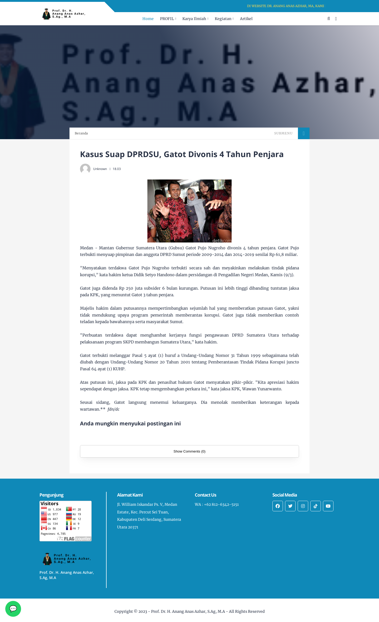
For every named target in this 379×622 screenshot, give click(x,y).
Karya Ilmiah (194, 18)
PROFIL (167, 18)
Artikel (246, 18)
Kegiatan (223, 18)
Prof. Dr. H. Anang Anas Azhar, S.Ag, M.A (188, 611)
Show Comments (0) (189, 451)
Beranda (81, 133)
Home (148, 18)
